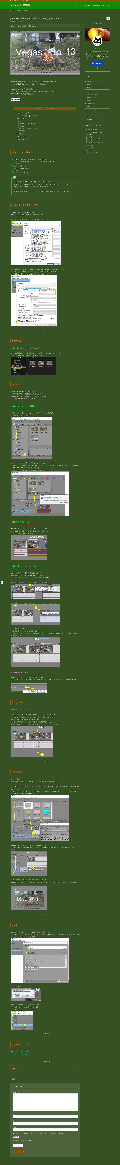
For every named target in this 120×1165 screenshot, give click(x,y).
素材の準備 (20, 118)
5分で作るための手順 (23, 113)
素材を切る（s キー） (25, 126)
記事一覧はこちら (97, 63)
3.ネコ (88, 113)
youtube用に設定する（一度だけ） (27, 116)
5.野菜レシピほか (91, 97)
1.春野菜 (89, 84)
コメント (16, 1092)
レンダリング (21, 136)
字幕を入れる (21, 133)
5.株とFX (89, 119)
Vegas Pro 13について (24, 139)
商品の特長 (14, 1051)
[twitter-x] (97, 68)
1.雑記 (13, 21)
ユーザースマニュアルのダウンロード (22, 1054)
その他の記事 (90, 103)
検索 (108, 18)
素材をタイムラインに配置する (28, 123)
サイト (14, 1127)
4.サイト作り (90, 116)
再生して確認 (21, 131)
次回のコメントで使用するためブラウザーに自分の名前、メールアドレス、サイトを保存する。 (39, 1133)
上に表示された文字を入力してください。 (24, 1140)
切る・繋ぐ (20, 121)
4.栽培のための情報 (92, 94)
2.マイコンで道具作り (92, 110)
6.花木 (88, 100)
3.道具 (88, 91)
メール (14, 1120)
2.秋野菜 (89, 87)
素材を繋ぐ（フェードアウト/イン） (29, 128)
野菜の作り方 (90, 81)
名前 (14, 1114)
